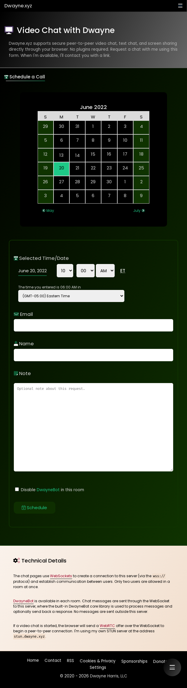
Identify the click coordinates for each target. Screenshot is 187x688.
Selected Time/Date (41, 258)
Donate (160, 660)
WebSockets (61, 575)
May (50, 210)
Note (22, 373)
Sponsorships (134, 660)
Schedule (34, 507)
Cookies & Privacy (97, 660)
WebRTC (107, 625)
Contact (53, 661)
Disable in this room (49, 490)
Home (33, 661)
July (137, 210)
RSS (70, 661)
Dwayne (18, 5)
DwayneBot (48, 490)
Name (24, 343)
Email (23, 314)
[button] (172, 667)
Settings (97, 666)
